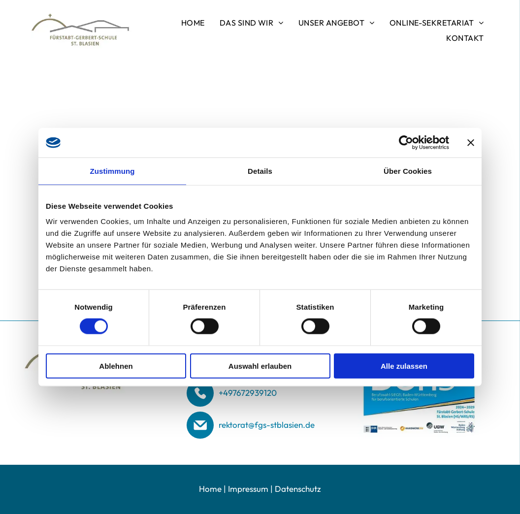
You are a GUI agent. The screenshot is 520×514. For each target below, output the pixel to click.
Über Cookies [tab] (408, 170)
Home (210, 488)
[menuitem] (193, 22)
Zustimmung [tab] (112, 170)
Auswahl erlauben (260, 365)
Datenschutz (298, 488)
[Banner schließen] (470, 142)
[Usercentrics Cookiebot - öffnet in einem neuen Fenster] (406, 142)
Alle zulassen (404, 365)
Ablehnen (115, 365)
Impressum (248, 488)
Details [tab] (260, 170)
